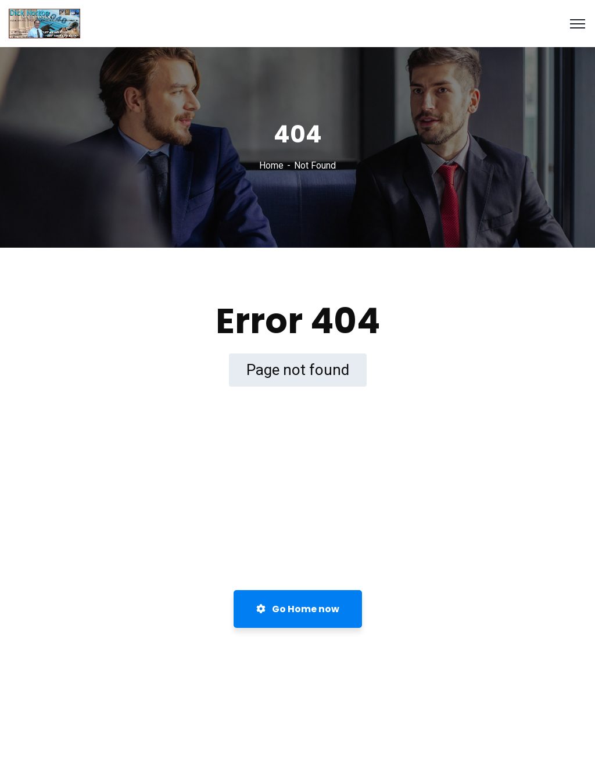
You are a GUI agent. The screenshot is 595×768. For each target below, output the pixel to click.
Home (271, 165)
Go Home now (297, 609)
